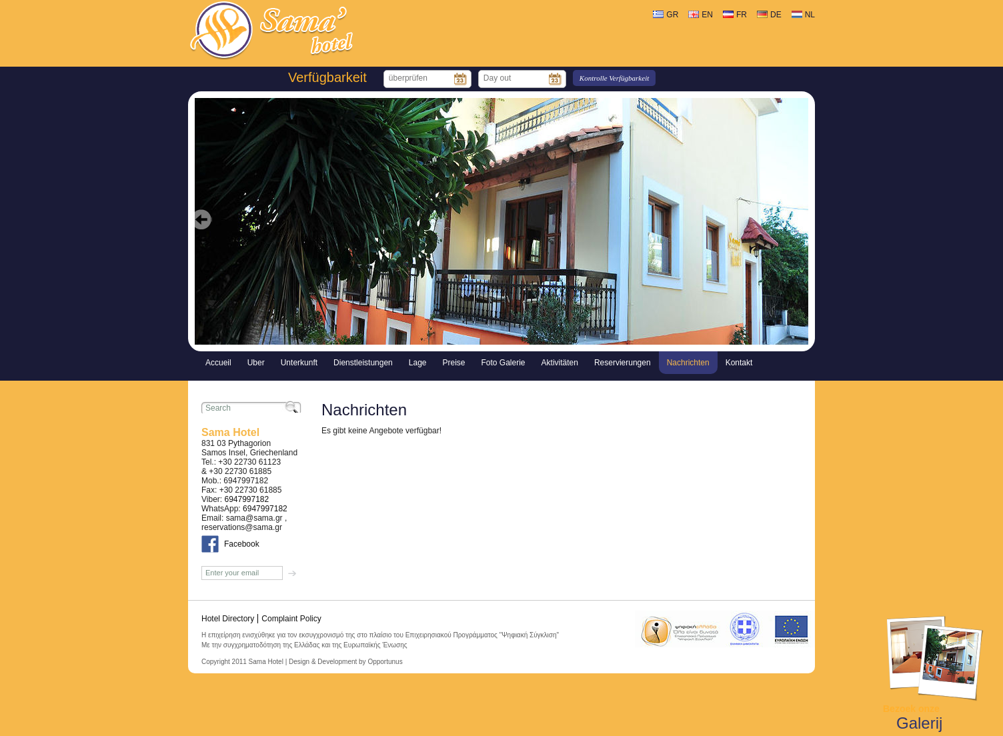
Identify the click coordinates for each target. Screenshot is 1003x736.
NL (810, 14)
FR (741, 14)
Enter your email (232, 573)
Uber (256, 362)
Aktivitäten (560, 362)
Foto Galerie (503, 362)
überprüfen (408, 78)
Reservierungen (622, 362)
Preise (454, 362)
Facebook (241, 544)
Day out (497, 78)
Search (218, 408)
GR (672, 14)
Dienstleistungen (363, 362)
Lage (418, 362)
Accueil (218, 362)
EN (707, 14)
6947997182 (246, 499)
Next (801, 229)
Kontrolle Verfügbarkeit (614, 78)
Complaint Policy (291, 618)
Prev (201, 229)
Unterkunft (299, 362)
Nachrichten (688, 362)
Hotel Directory (227, 618)
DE (776, 14)
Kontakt (739, 362)
